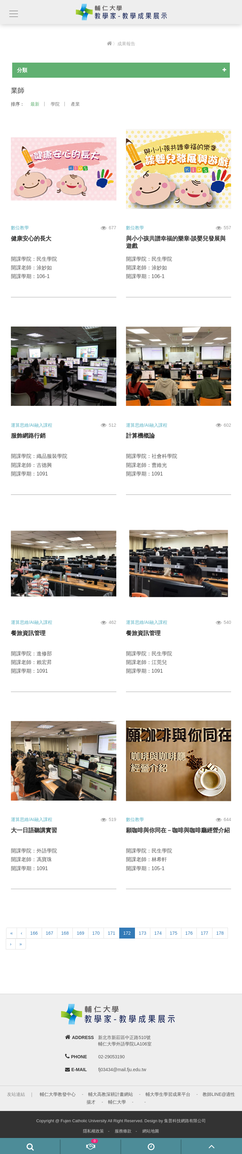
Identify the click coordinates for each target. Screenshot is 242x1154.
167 (49, 933)
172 (127, 933)
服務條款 (123, 1131)
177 (204, 933)
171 (111, 933)
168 (65, 933)
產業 (75, 104)
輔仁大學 (117, 1102)
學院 (55, 104)
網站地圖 (150, 1131)
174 (158, 933)
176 (189, 933)
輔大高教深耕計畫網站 (110, 1094)
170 (96, 933)
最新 (34, 104)
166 (34, 933)
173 (142, 933)
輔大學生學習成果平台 (168, 1094)
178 (220, 933)
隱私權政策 (93, 1131)
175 (173, 933)
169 (80, 933)
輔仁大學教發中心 (58, 1094)
